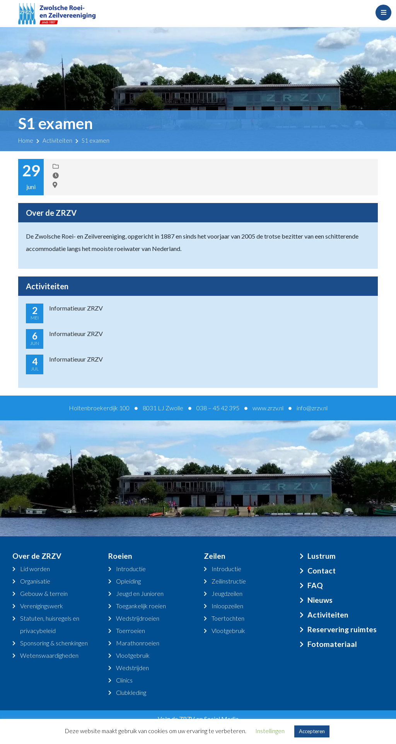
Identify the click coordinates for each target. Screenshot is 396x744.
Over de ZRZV (36, 555)
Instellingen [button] (270, 730)
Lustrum (321, 555)
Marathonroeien (137, 643)
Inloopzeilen (227, 605)
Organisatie (35, 581)
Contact (321, 570)
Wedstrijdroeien (137, 618)
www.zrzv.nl (268, 407)
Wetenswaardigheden (49, 655)
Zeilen (214, 555)
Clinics (124, 680)
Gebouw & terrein (44, 593)
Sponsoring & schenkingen (54, 643)
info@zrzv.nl (312, 407)
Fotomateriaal (332, 644)
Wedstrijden (132, 667)
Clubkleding (131, 692)
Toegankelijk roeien (141, 605)
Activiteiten (57, 140)
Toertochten (228, 618)
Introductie (131, 568)
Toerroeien (130, 630)
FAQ (315, 585)
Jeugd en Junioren (140, 593)
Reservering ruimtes (342, 629)
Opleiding (128, 581)
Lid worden (35, 568)
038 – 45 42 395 (217, 407)
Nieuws (320, 600)
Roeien (120, 555)
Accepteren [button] (312, 731)
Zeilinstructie (229, 581)
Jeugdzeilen (227, 593)
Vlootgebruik (133, 655)
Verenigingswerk (41, 605)
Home (25, 140)
